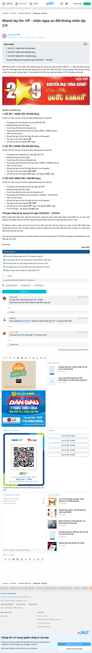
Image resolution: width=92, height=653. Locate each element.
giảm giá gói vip (12, 285)
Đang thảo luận (53, 363)
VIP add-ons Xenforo (44, 623)
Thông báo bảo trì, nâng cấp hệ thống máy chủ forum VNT (27, 263)
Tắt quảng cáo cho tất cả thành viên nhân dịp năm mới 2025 (27, 267)
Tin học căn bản (42, 616)
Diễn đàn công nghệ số (8, 593)
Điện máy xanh (18, 608)
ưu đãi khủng (38, 285)
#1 (87, 297)
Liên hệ (39, 588)
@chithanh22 (27, 321)
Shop (2, 608)
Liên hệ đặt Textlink (68, 436)
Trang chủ (84, 588)
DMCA (36, 4)
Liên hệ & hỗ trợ (21, 604)
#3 (87, 332)
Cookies (4, 588)
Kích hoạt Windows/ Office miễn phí (48, 619)
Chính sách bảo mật (65, 588)
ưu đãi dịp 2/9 (25, 285)
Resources (23, 4)
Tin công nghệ (53, 495)
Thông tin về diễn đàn (7, 604)
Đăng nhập (4, 616)
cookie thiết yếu (20, 642)
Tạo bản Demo (32, 604)
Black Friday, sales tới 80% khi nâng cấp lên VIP (23, 270)
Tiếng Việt (29, 588)
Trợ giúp (77, 588)
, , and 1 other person (20, 280)
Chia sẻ (9, 276)
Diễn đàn (9, 4)
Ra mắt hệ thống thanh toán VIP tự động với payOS (24, 256)
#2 (87, 318)
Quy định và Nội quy (50, 588)
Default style (14, 588)
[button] (22, 588)
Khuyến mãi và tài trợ (43, 626)
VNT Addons (9, 608)
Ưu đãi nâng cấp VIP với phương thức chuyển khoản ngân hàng (28, 260)
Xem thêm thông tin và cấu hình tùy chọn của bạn (19, 648)
